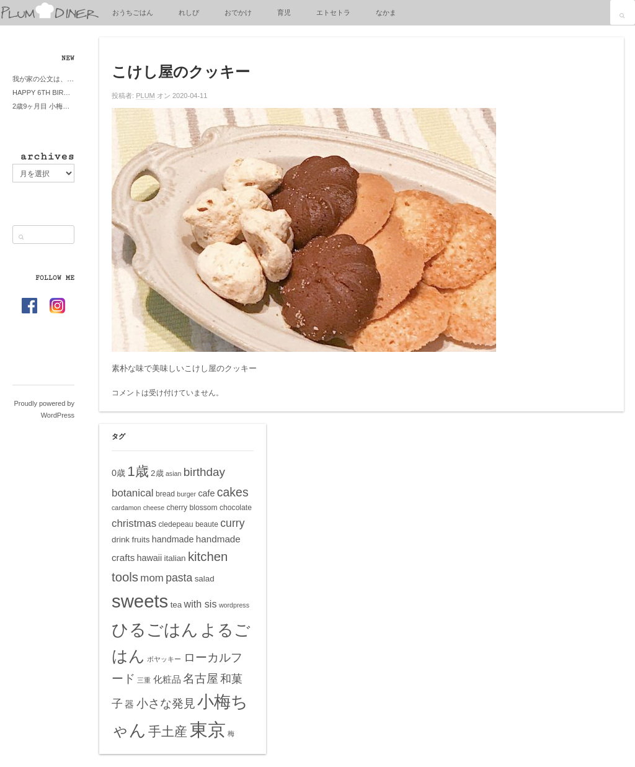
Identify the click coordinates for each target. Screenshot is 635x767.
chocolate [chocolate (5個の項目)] (236, 507)
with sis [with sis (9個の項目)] (200, 603)
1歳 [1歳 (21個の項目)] (137, 471)
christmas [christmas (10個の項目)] (134, 523)
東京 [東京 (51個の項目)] (208, 729)
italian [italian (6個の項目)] (175, 558)
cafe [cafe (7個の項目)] (206, 493)
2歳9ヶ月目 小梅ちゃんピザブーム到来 (43, 106)
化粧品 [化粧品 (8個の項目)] (167, 679)
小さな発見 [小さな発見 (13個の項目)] (165, 703)
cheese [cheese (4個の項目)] (153, 507)
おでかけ (238, 12)
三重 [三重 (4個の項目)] (144, 680)
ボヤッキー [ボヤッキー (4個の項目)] (164, 659)
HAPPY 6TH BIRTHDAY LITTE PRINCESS (43, 92)
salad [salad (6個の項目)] (205, 578)
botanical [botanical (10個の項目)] (133, 493)
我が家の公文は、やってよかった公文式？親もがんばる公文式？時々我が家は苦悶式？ (43, 79)
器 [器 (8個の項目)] (129, 704)
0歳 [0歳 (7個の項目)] (118, 473)
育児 (284, 12)
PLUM (145, 95)
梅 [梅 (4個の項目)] (231, 733)
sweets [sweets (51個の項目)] (140, 601)
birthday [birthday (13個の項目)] (204, 471)
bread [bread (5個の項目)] (165, 494)
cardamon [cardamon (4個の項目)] (126, 507)
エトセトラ (333, 12)
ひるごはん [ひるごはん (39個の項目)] (155, 629)
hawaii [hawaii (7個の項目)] (149, 558)
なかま (386, 12)
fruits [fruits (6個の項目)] (140, 539)
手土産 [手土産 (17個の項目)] (167, 731)
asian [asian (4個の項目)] (173, 473)
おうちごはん (132, 12)
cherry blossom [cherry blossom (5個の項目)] (191, 507)
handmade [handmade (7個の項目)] (173, 539)
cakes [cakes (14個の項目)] (233, 492)
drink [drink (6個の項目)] (121, 539)
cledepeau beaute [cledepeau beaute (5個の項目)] (188, 524)
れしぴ (189, 12)
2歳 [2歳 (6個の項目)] (157, 473)
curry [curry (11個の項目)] (232, 523)
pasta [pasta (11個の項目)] (179, 578)
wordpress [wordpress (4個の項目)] (234, 605)
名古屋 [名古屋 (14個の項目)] (200, 678)
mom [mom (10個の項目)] (152, 578)
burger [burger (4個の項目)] (186, 494)
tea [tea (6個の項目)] (176, 604)
